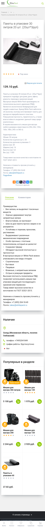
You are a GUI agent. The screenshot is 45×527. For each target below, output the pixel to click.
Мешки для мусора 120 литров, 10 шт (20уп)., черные (31, 391)
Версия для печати (34, 83)
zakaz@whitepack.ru (16, 173)
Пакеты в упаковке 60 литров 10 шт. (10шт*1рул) (9, 476)
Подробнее (7, 175)
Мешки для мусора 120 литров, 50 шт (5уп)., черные (30, 434)
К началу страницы (22, 515)
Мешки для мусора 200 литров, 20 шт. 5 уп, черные (10, 434)
